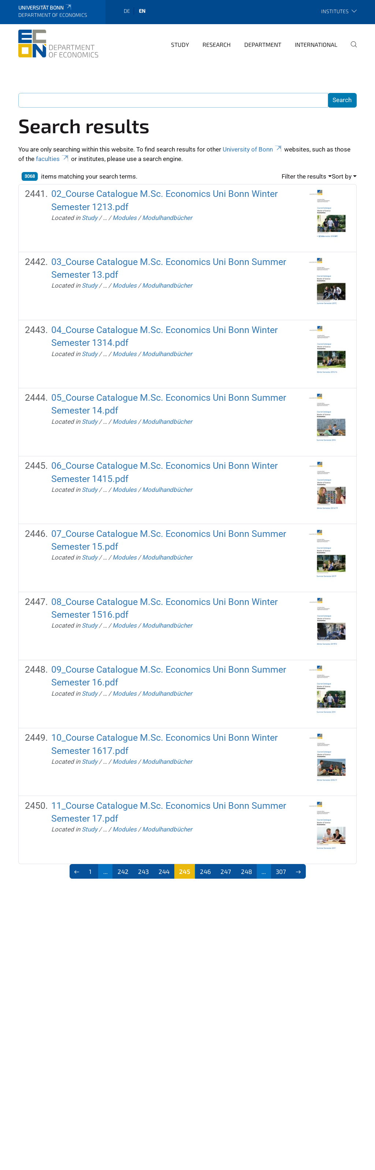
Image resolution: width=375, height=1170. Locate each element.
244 (164, 871)
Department (262, 44)
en (142, 11)
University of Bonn (253, 149)
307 (281, 871)
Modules (124, 217)
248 (246, 871)
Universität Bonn (45, 7)
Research (217, 44)
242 (123, 871)
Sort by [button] (342, 176)
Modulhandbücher (167, 217)
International (316, 44)
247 (225, 871)
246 (205, 871)
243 (143, 871)
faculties (53, 158)
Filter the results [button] (304, 176)
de (127, 11)
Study (180, 44)
